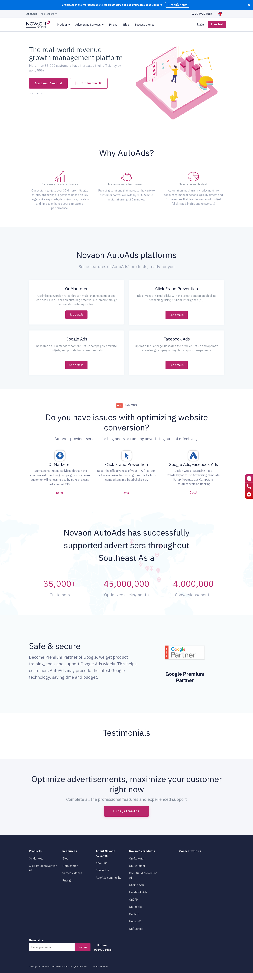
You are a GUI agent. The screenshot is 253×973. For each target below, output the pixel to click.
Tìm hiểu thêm (177, 5)
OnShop (134, 914)
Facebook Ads (138, 892)
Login (200, 24)
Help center (70, 866)
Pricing (113, 24)
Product (62, 24)
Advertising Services (88, 24)
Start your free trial (48, 83)
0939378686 (202, 13)
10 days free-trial (126, 811)
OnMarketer (36, 858)
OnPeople (135, 907)
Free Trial (217, 24)
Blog (126, 24)
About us (101, 863)
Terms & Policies (101, 966)
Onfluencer (136, 928)
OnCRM (134, 899)
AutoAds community (108, 877)
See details (76, 314)
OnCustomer (137, 866)
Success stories (145, 24)
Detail (60, 493)
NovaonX (135, 921)
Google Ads (136, 885)
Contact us (102, 870)
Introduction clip (89, 83)
